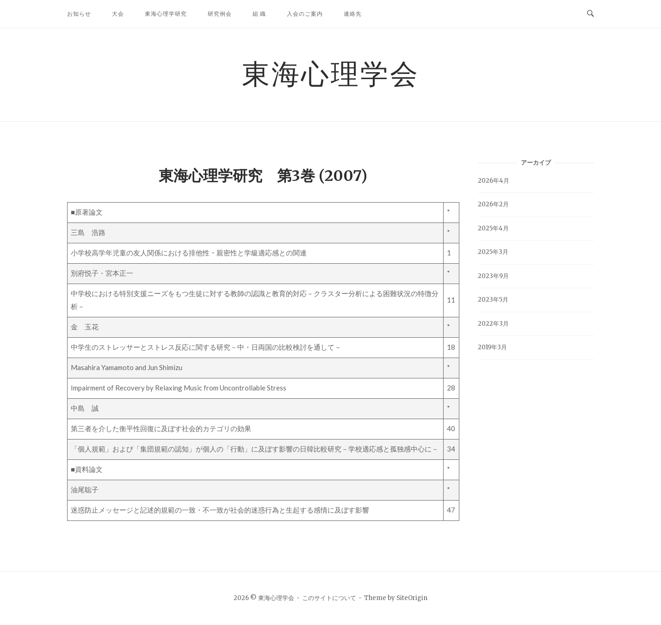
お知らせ (79, 13)
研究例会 (220, 13)
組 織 (259, 13)
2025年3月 (493, 252)
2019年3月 (492, 347)
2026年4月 (493, 181)
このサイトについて (329, 598)
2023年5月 (493, 299)
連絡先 (353, 13)
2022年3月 (493, 324)
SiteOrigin (411, 598)
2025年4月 (493, 228)
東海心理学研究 (166, 13)
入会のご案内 (305, 13)
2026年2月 (493, 204)
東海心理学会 (331, 73)
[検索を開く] (590, 14)
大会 (118, 13)
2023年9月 (493, 276)
